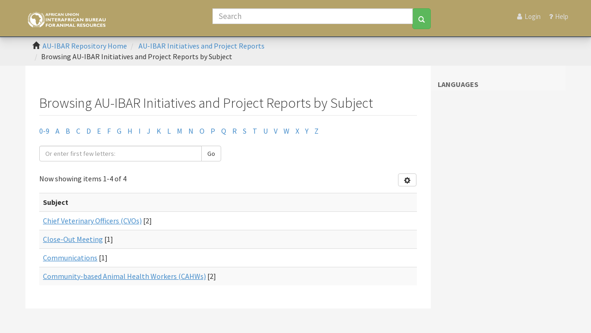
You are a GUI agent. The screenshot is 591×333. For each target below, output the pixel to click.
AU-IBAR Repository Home (84, 45)
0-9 (44, 131)
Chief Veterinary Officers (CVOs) (92, 220)
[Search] (312, 16)
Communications (70, 257)
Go (211, 153)
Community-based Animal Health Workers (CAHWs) (124, 276)
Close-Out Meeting (73, 239)
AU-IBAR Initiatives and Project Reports (202, 45)
